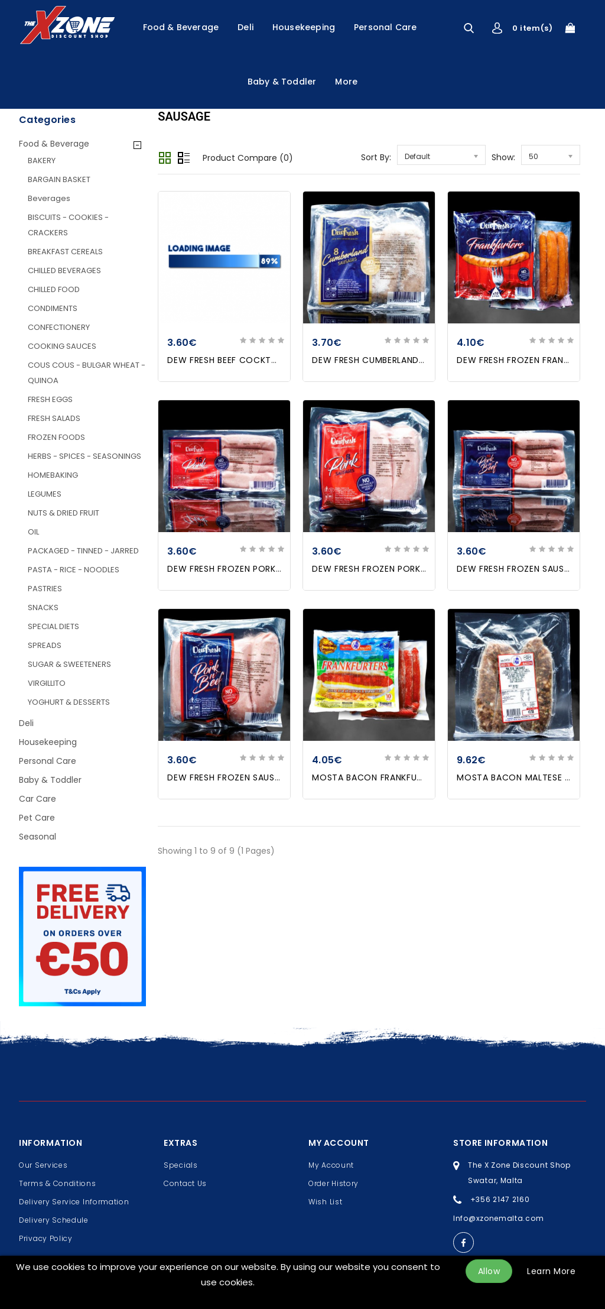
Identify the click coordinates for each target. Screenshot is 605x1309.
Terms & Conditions (57, 1183)
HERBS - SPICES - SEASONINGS (84, 456)
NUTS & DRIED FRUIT (63, 513)
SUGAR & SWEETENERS (69, 664)
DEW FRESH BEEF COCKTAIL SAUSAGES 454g (261, 360)
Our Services (43, 1165)
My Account (331, 1165)
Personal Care (385, 27)
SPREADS (44, 645)
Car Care (37, 799)
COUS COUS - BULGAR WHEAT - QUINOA (86, 372)
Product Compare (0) (248, 158)
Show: (503, 157)
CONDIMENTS (52, 308)
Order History (333, 1183)
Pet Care (37, 818)
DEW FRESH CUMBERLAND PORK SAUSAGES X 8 (410, 360)
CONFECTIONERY (59, 327)
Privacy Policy (46, 1238)
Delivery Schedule (54, 1220)
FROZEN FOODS (56, 437)
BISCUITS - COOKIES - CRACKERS (68, 225)
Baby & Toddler (282, 82)
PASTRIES (45, 588)
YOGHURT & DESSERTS (69, 702)
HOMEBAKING (53, 475)
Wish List (325, 1202)
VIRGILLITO (47, 683)
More (346, 82)
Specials (181, 1165)
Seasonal (37, 837)
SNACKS (43, 607)
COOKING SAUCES (62, 346)
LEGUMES (44, 494)
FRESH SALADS (54, 418)
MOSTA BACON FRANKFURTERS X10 (386, 777)
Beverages (49, 198)
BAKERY (42, 160)
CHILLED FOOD (54, 289)
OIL (33, 531)
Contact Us (185, 1183)
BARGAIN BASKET (59, 179)
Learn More (551, 1271)
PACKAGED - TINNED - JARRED (83, 550)
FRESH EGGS (50, 399)
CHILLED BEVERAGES (64, 270)
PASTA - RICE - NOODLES (73, 569)
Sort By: (376, 157)
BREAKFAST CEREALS (65, 251)
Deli (245, 27)
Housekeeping (303, 27)
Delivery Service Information (74, 1202)
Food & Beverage (181, 27)
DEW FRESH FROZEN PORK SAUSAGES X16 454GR (269, 569)
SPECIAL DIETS (53, 626)
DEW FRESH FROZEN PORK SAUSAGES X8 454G (410, 569)
